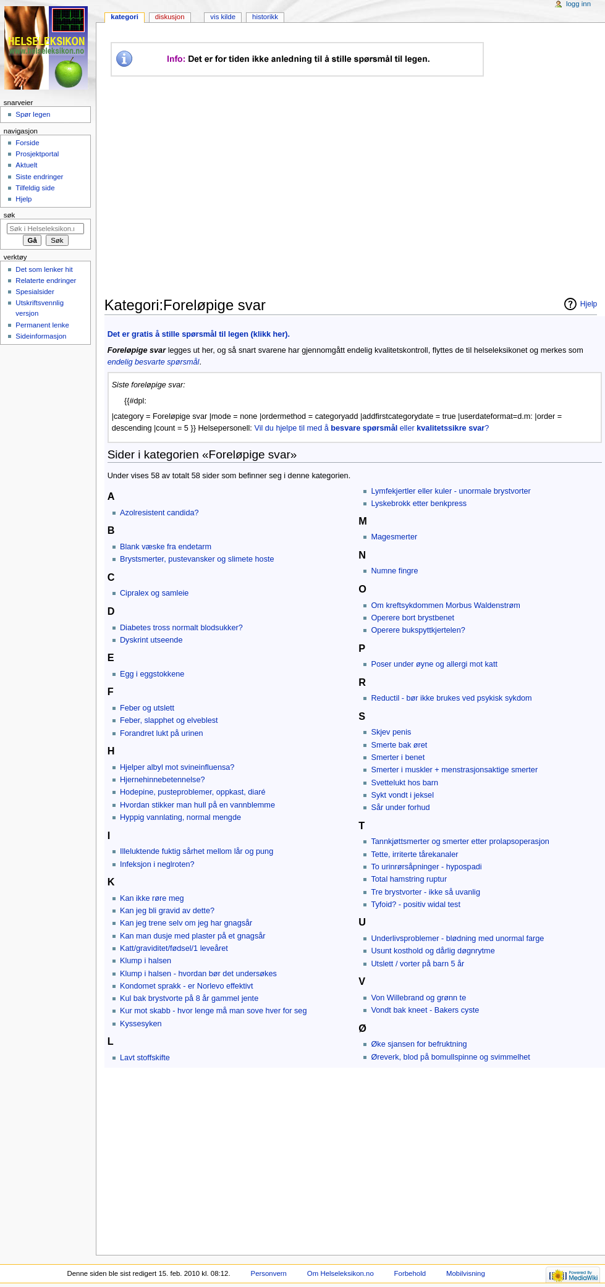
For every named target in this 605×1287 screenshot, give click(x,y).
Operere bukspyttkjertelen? (418, 630)
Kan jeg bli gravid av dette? (167, 910)
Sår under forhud (400, 807)
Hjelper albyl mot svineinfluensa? (177, 767)
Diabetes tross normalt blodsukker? (181, 627)
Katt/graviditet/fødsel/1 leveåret (174, 948)
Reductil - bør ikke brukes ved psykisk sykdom (451, 698)
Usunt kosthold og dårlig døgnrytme (432, 951)
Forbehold (410, 1273)
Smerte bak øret (399, 745)
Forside (27, 142)
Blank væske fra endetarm (165, 546)
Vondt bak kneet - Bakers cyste (425, 1010)
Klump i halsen (145, 960)
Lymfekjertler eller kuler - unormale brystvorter (450, 491)
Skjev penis (391, 732)
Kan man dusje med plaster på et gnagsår (193, 936)
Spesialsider (34, 291)
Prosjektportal (37, 154)
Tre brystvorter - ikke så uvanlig (425, 892)
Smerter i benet (398, 757)
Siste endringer (39, 176)
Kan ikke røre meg (152, 898)
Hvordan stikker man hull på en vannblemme (197, 805)
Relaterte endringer (45, 280)
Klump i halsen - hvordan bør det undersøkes (198, 973)
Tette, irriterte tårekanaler (414, 854)
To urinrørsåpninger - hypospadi (426, 867)
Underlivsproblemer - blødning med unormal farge (457, 938)
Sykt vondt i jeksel (402, 795)
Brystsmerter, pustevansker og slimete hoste (197, 559)
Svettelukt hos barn (404, 783)
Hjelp (588, 304)
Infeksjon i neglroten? (157, 864)
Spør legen (32, 114)
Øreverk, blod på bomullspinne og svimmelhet (450, 1057)
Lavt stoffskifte (145, 1057)
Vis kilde (222, 16)
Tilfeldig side (34, 188)
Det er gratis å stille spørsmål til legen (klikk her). (199, 334)
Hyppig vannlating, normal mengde (180, 817)
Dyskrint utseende (151, 640)
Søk (9, 215)
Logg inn (578, 3)
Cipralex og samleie (154, 593)
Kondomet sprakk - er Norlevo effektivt (186, 986)
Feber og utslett (147, 708)
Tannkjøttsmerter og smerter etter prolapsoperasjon (460, 841)
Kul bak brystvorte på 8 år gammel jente (189, 998)
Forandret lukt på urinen (161, 733)
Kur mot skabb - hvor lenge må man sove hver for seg (213, 1010)
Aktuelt (26, 165)
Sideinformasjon (40, 336)
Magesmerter (394, 537)
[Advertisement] (336, 186)
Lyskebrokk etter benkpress (419, 503)
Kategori (124, 16)
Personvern (269, 1273)
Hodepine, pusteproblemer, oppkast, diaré (193, 792)
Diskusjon (170, 16)
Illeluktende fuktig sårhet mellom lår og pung (196, 851)
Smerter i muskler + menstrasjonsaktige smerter (454, 770)
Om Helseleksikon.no (340, 1273)
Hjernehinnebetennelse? (162, 779)
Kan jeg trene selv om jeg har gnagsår (186, 923)
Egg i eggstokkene (152, 674)
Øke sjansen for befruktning (419, 1044)
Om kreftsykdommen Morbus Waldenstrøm (445, 605)
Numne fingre (394, 571)
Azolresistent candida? (159, 512)
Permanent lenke (42, 325)
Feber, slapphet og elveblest (169, 720)
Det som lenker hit (43, 269)
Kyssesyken (141, 1023)
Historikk (265, 16)
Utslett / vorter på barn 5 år (417, 964)
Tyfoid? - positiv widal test (415, 904)
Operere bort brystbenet (412, 618)
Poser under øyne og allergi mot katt (434, 664)
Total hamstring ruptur (409, 879)
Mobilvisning (465, 1273)
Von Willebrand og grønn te (418, 998)
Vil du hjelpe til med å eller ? (371, 428)
